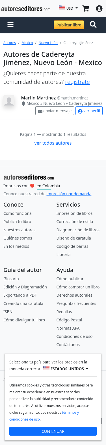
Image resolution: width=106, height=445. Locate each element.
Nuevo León (48, 42)
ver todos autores (53, 143)
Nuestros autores (19, 229)
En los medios (16, 246)
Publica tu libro (17, 221)
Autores (9, 42)
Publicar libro (68, 25)
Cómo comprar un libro (78, 287)
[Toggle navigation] (94, 25)
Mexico (27, 42)
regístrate (77, 82)
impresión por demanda (68, 193)
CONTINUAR (53, 431)
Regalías (64, 311)
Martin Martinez (38, 98)
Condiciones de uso (75, 336)
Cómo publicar (70, 278)
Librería (64, 254)
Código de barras (72, 246)
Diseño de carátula (74, 238)
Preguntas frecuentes (76, 303)
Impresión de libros (75, 213)
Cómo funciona (17, 213)
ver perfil (89, 110)
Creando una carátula (23, 303)
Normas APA (68, 328)
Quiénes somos (17, 238)
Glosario (11, 278)
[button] (10, 25)
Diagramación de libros (78, 229)
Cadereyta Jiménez (85, 103)
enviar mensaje (55, 110)
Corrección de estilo (75, 221)
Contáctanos (68, 344)
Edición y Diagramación (25, 287)
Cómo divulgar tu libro (24, 320)
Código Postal (69, 320)
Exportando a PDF (20, 295)
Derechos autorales (74, 295)
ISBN (7, 311)
